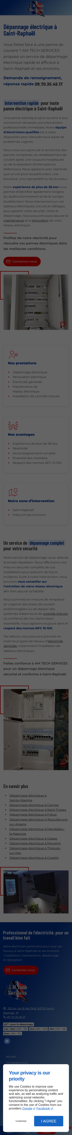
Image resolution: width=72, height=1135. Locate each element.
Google (27, 1108)
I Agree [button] (48, 1121)
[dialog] (36, 1098)
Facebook (43, 1108)
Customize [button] (21, 1121)
